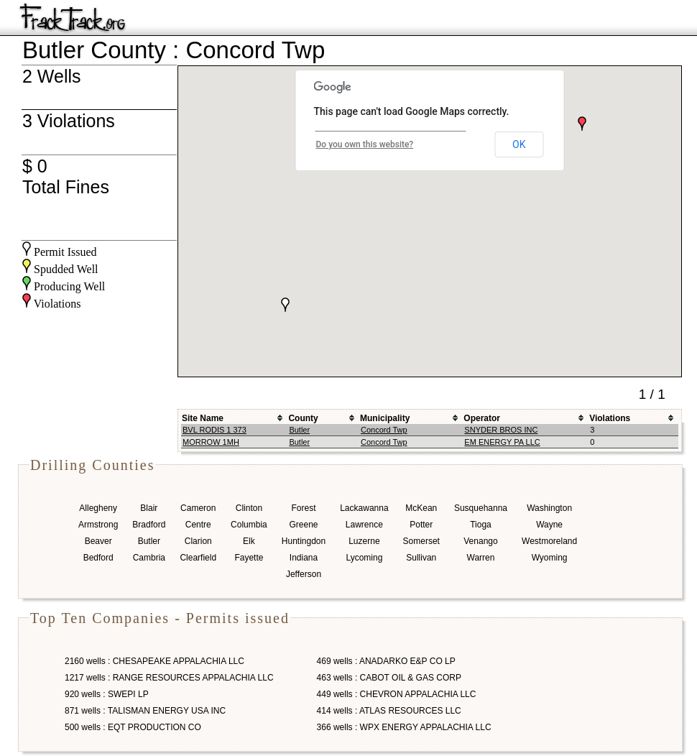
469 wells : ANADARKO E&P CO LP (386, 661)
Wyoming (550, 558)
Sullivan (421, 558)
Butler (299, 429)
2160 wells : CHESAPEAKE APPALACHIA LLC (154, 661)
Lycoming (364, 558)
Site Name (202, 418)
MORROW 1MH (211, 442)
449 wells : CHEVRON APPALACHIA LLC (396, 694)
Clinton (249, 508)
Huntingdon (304, 541)
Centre (198, 525)
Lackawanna (364, 508)
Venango (480, 541)
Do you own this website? (365, 144)
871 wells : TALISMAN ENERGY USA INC (145, 711)
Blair (148, 508)
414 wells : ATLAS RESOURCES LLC (389, 711)
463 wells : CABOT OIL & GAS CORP (389, 678)
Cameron (198, 508)
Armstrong (98, 525)
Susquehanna (480, 508)
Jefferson (303, 574)
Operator (481, 418)
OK (518, 144)
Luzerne (363, 541)
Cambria (149, 558)
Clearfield (198, 558)
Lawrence (364, 525)
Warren (481, 558)
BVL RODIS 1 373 (214, 429)
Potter (421, 525)
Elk (249, 541)
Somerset (421, 541)
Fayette (248, 558)
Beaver (98, 541)
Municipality (385, 418)
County (303, 418)
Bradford (148, 525)
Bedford (98, 558)
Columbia (249, 525)
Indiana (304, 558)
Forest (303, 508)
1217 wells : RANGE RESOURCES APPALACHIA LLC (169, 678)
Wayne (549, 525)
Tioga (480, 525)
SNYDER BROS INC (500, 429)
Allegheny (98, 508)
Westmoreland (549, 541)
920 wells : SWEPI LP (107, 694)
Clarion (198, 541)
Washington (549, 508)
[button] (582, 123)
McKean (421, 508)
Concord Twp (384, 429)
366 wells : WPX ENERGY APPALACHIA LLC (404, 727)
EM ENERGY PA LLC (502, 442)
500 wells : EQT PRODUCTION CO (133, 727)
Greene (303, 525)
